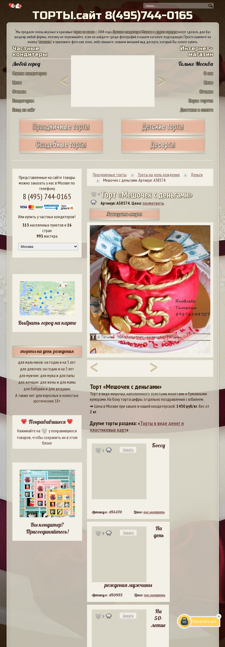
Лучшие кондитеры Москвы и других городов (145, 31)
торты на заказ (84, 31)
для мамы (68, 382)
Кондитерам (23, 100)
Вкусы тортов (201, 100)
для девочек (30, 368)
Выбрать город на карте (47, 322)
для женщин (28, 382)
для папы (67, 375)
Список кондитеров (29, 73)
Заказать (128, 449)
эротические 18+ (47, 401)
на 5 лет (69, 362)
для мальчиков (30, 362)
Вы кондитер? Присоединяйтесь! (47, 528)
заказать (45, 41)
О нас (208, 73)
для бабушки (34, 388)
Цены (17, 82)
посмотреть (153, 203)
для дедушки (59, 388)
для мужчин (28, 375)
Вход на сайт (23, 109)
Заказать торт (124, 214)
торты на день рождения (47, 351)
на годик (52, 362)
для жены (48, 382)
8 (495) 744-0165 (47, 196)
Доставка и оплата (196, 109)
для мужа (48, 375)
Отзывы (19, 91)
